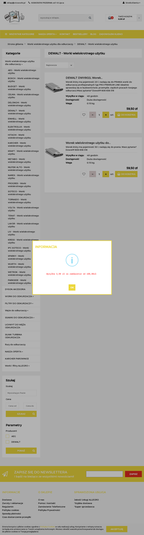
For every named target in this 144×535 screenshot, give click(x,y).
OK (72, 287)
